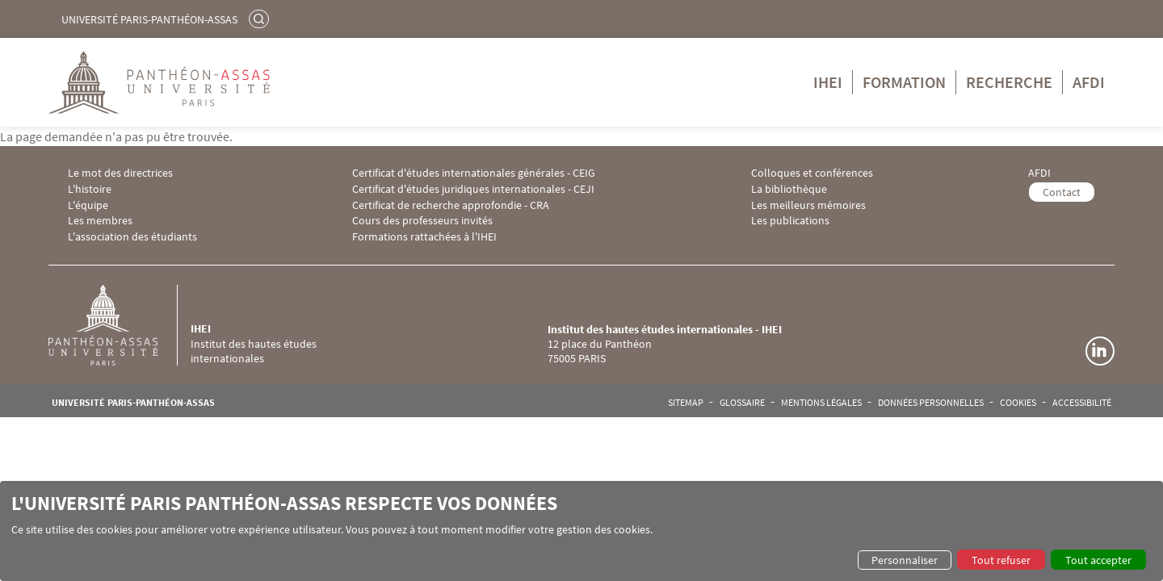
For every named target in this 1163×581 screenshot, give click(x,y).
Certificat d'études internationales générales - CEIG (473, 173)
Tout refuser (1001, 560)
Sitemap (685, 402)
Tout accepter (1098, 560)
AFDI (1089, 82)
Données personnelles (931, 402)
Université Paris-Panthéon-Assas (149, 19)
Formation (904, 82)
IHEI (827, 82)
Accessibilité (1081, 402)
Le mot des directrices (120, 173)
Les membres (100, 221)
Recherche (1009, 82)
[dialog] (581, 531)
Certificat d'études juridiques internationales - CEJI (473, 189)
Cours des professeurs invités (422, 221)
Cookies (1018, 402)
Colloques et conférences (812, 173)
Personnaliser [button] (904, 560)
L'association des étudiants (132, 237)
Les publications (790, 221)
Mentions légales (821, 402)
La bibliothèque (789, 189)
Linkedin (1100, 351)
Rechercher (261, 18)
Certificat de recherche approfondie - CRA (450, 205)
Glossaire (742, 402)
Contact (1062, 192)
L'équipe (88, 205)
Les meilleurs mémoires (808, 205)
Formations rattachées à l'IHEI (424, 237)
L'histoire (89, 189)
